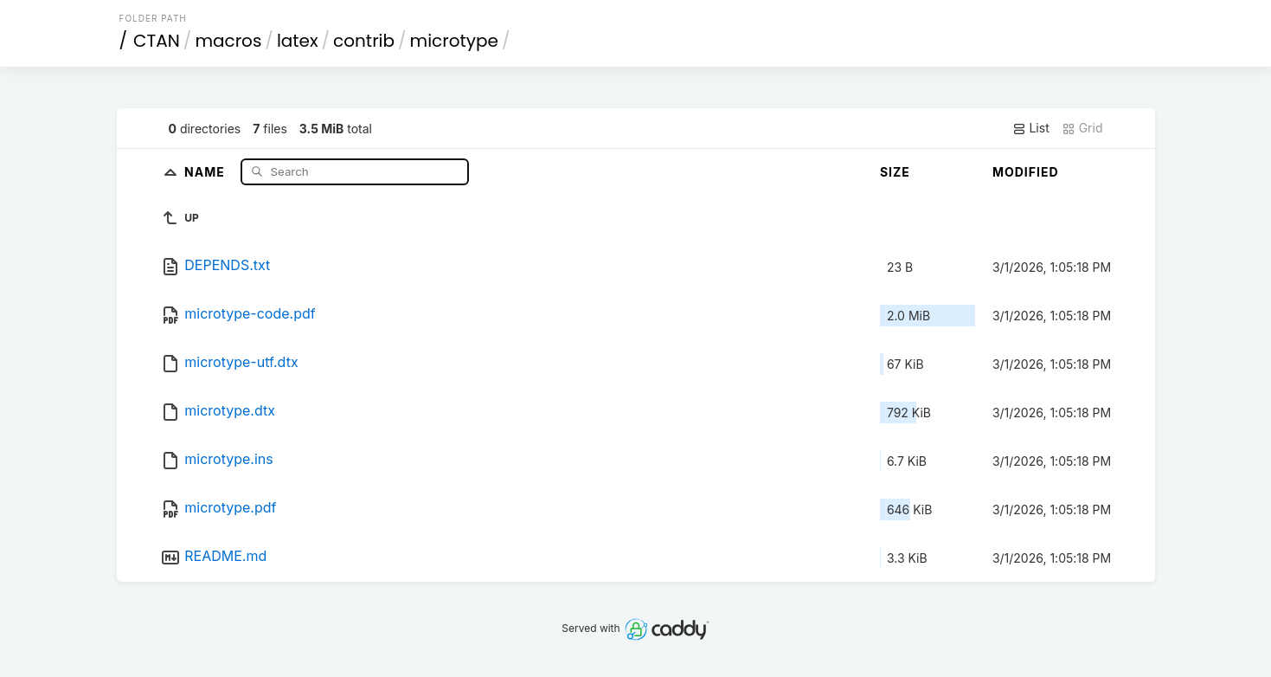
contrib (364, 41)
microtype (454, 41)
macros (228, 41)
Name (206, 171)
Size (895, 171)
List (1031, 128)
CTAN (156, 41)
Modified (1025, 171)
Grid (1082, 128)
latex (297, 41)
